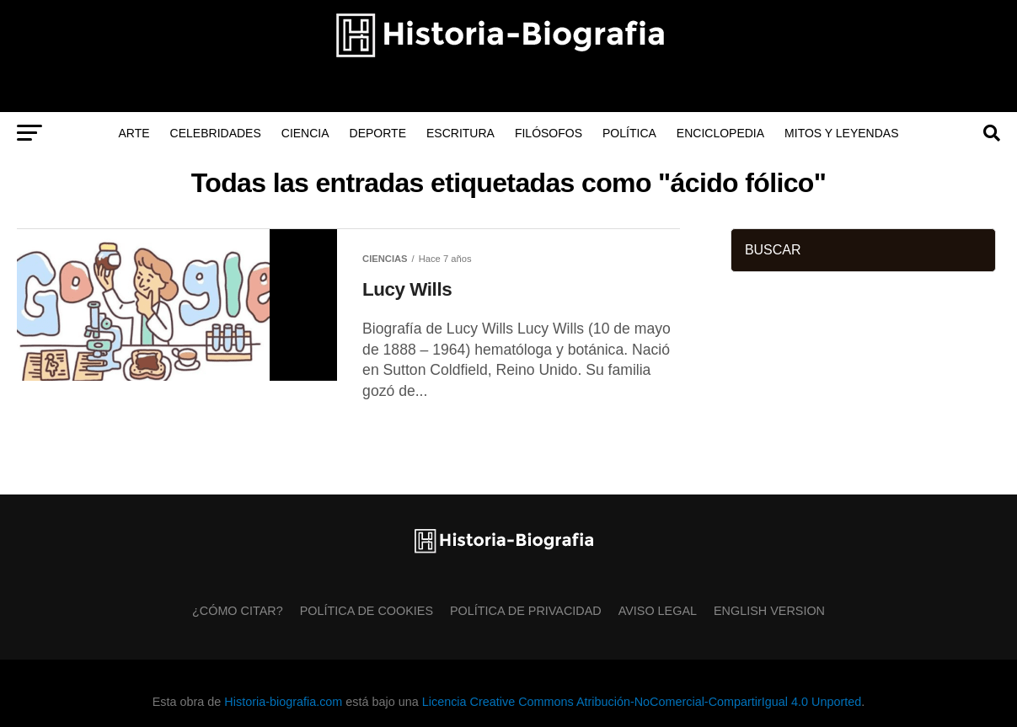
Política (629, 133)
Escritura (460, 133)
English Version (769, 610)
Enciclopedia (720, 133)
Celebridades (215, 133)
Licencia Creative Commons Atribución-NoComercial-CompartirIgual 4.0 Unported (641, 701)
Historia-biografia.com (283, 701)
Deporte (378, 133)
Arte (134, 133)
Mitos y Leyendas (841, 133)
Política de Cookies (366, 610)
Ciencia (305, 133)
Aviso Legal (657, 610)
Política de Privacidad (526, 610)
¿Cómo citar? (237, 610)
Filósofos (548, 133)
